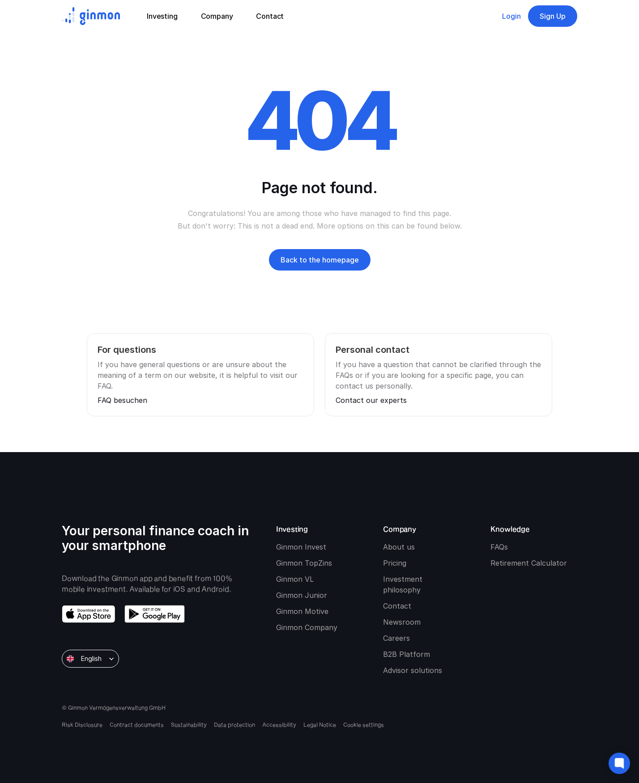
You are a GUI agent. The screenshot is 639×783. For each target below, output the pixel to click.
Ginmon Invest (301, 546)
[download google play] (154, 614)
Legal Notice (319, 724)
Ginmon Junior (301, 595)
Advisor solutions (412, 670)
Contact (397, 605)
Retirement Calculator (528, 563)
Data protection (234, 724)
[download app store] (88, 614)
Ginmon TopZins (304, 563)
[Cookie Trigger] (363, 724)
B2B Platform (406, 654)
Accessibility (279, 724)
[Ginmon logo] (91, 16)
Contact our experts (371, 400)
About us (399, 546)
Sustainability (189, 724)
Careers (396, 638)
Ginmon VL (295, 579)
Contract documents (137, 724)
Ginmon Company (306, 627)
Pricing (394, 563)
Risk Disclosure (82, 724)
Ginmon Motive (302, 611)
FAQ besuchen (122, 400)
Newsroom (402, 622)
